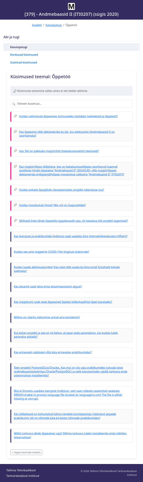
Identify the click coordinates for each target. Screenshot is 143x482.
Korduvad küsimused (24, 55)
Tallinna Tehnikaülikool (21, 470)
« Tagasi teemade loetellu (26, 452)
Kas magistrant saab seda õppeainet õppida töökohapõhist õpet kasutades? (63, 302)
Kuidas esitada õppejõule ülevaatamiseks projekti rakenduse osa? (61, 190)
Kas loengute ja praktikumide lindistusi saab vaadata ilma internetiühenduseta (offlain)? (70, 236)
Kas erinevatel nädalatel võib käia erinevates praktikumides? (53, 352)
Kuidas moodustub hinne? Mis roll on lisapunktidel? (52, 205)
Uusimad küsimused (23, 62)
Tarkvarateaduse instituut (22, 476)
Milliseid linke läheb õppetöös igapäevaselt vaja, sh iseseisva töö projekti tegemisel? (73, 221)
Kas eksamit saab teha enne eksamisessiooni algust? (48, 286)
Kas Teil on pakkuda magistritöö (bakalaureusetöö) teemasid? (59, 151)
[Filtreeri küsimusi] (71, 103)
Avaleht (37, 25)
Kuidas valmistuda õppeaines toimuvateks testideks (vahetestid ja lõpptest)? (68, 116)
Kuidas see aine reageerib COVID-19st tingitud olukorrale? (51, 252)
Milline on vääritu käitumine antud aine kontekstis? (47, 317)
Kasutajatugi (54, 25)
